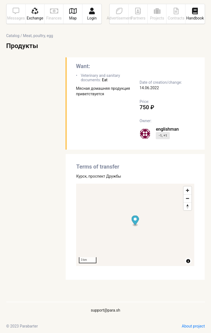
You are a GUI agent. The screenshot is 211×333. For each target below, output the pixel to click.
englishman (167, 129)
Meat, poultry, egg (38, 35)
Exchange (35, 14)
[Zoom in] (187, 190)
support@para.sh (105, 310)
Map (73, 14)
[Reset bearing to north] (187, 206)
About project (193, 326)
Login (92, 14)
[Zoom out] (187, 198)
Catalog (13, 35)
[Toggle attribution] (188, 261)
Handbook (195, 14)
